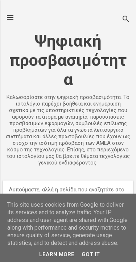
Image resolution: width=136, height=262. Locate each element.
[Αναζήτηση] (125, 20)
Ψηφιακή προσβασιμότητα (68, 60)
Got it (91, 254)
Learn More (56, 254)
